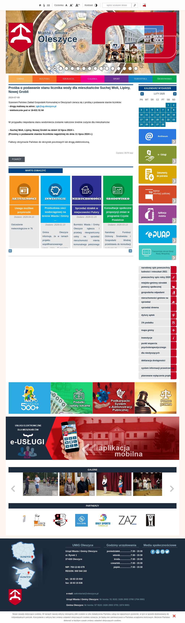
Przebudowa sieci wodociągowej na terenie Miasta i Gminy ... (55, 214)
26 (152, 124)
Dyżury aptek (147, 315)
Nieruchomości (86, 199)
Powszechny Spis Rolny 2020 (155, 277)
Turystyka (140, 79)
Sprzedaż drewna (150, 307)
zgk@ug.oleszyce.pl (46, 106)
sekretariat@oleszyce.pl (86, 593)
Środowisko (164, 79)
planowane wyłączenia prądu (156, 375)
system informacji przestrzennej (157, 368)
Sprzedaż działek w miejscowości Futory (86, 210)
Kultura (44, 79)
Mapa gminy (147, 330)
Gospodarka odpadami (152, 292)
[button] (174, 616)
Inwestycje (55, 199)
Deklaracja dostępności (153, 360)
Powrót (16, 159)
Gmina (20, 79)
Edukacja (68, 79)
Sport (116, 79)
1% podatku (147, 322)
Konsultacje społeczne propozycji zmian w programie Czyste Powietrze (118, 214)
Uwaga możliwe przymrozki (24, 210)
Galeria (92, 79)
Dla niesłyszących (150, 353)
